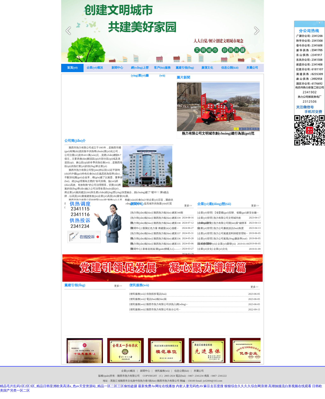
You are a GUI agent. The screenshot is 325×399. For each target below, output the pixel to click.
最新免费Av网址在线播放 (156, 386)
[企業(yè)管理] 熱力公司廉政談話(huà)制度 (229, 229)
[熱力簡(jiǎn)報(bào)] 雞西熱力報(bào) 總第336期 (162, 239)
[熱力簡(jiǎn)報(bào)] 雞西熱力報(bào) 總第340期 (162, 213)
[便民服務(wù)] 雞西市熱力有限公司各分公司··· (194, 309)
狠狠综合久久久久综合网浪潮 (245, 386)
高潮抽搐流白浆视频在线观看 (289, 386)
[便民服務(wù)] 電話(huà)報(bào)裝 (194, 299)
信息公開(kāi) (230, 67)
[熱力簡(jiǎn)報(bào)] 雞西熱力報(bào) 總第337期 (162, 234)
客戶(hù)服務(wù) (162, 69)
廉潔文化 (207, 67)
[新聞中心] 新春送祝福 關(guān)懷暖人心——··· (162, 249)
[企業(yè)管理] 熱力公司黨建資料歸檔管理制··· (229, 234)
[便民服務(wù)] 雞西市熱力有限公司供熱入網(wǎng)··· (194, 304)
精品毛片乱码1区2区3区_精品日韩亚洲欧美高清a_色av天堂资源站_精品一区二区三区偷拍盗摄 (68, 386)
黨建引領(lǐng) (185, 67)
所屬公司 (252, 67)
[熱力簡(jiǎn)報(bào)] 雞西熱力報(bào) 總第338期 (162, 224)
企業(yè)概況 (95, 67)
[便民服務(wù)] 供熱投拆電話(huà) (194, 293)
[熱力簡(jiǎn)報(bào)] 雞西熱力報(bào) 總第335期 (162, 244)
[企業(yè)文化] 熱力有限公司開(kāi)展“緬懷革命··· (229, 224)
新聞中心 (117, 67)
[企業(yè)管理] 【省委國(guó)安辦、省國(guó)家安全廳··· (229, 213)
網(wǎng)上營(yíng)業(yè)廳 (140, 69)
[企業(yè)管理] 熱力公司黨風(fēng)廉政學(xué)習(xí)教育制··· (229, 239)
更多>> (188, 205)
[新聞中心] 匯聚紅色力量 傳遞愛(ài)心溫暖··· (162, 229)
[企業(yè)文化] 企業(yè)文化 (229, 248)
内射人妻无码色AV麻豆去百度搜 (199, 386)
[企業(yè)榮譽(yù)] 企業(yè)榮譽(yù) (223, 243)
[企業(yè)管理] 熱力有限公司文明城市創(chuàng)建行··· (229, 218)
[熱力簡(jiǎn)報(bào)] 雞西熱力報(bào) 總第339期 (162, 218)
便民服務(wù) (162, 370)
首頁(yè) (72, 67)
